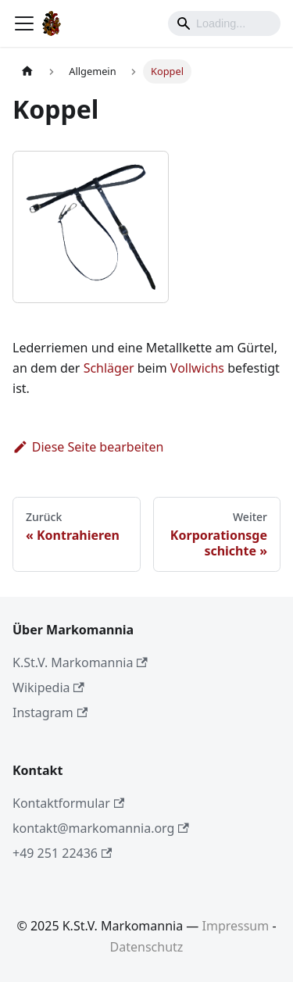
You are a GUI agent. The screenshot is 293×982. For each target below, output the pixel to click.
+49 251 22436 (62, 853)
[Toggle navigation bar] (24, 23)
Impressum (236, 925)
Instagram (50, 712)
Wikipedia (48, 687)
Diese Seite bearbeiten (88, 446)
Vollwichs (197, 368)
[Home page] (27, 71)
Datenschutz (147, 946)
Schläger (109, 368)
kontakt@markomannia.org (101, 828)
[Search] (224, 23)
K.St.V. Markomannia (80, 662)
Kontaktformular (68, 803)
